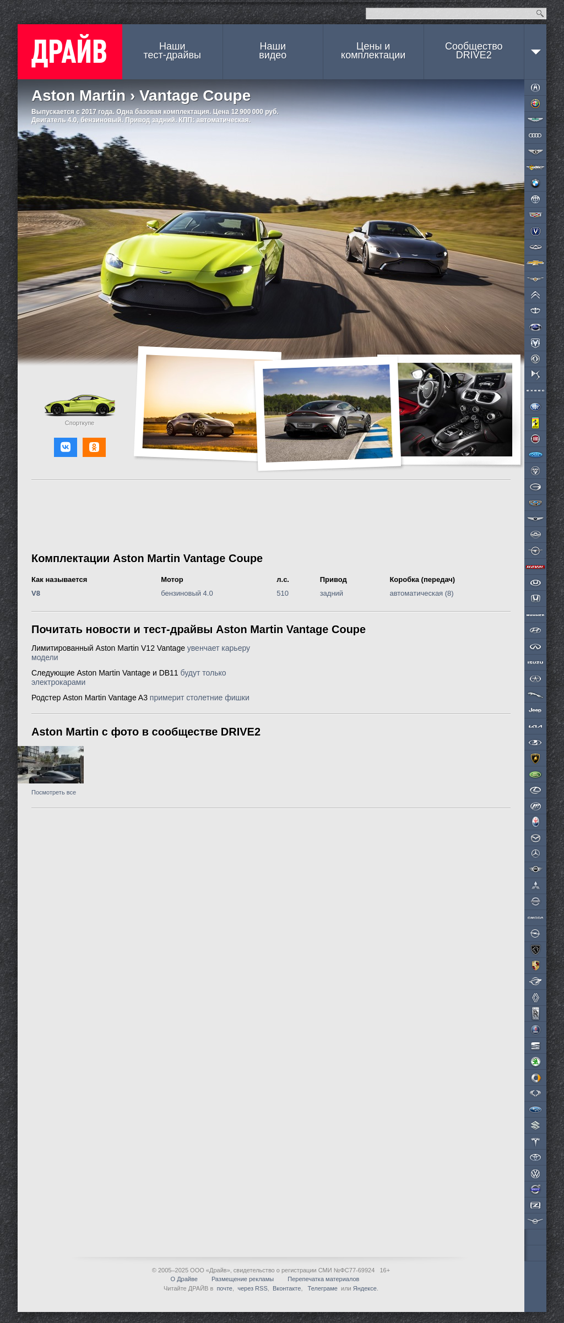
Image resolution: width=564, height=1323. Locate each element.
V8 (35, 593)
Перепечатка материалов (323, 1279)
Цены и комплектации (373, 51)
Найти (540, 13)
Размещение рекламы (243, 1279)
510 (282, 593)
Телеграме (322, 1288)
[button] (65, 447)
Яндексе (365, 1288)
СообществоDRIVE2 (474, 51)
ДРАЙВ (70, 51)
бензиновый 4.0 (187, 593)
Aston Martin (78, 95)
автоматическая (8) (421, 593)
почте (224, 1288)
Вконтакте (287, 1288)
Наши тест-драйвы (172, 51)
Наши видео (272, 51)
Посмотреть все (53, 792)
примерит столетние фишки (200, 697)
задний (331, 593)
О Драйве (184, 1279)
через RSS (252, 1288)
